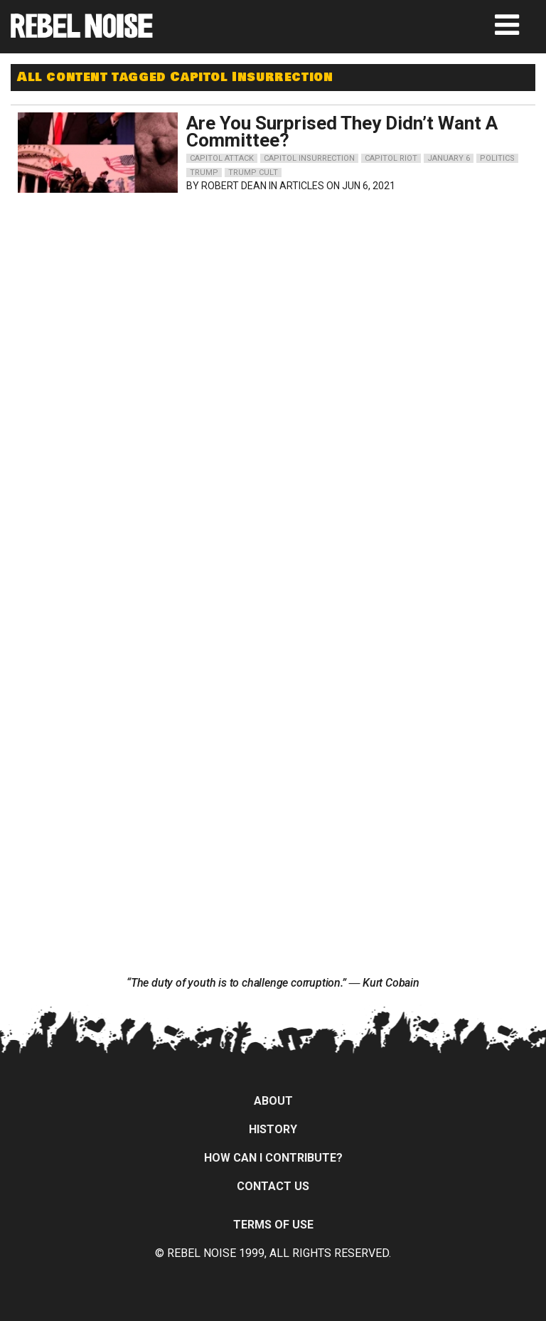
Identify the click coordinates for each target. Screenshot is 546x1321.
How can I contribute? (273, 1158)
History (273, 1129)
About (273, 1101)
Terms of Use (273, 1224)
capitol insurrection (309, 158)
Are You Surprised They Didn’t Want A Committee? (342, 131)
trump (204, 172)
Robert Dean (234, 185)
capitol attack (222, 158)
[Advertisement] (145, 289)
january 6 (448, 158)
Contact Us (273, 1186)
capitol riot (391, 158)
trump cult (253, 172)
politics (497, 158)
